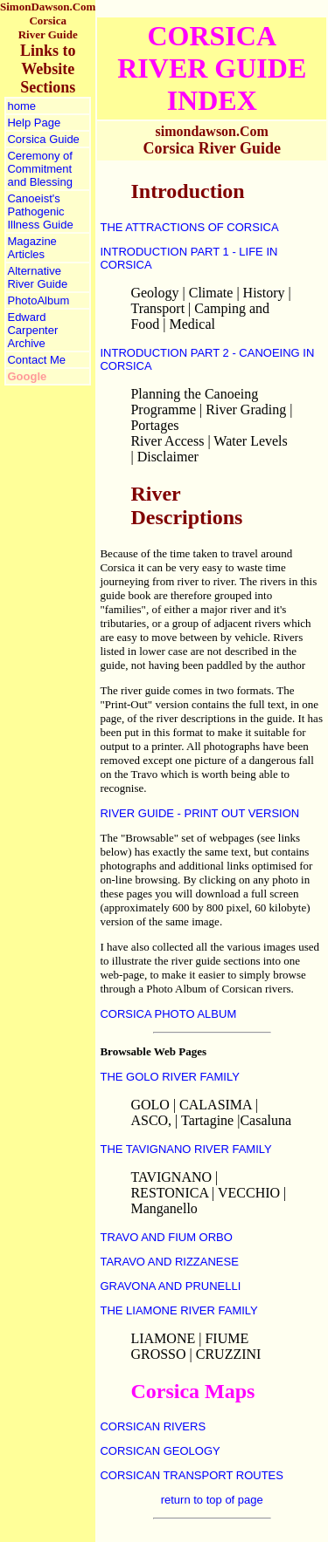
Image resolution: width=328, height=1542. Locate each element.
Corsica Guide (43, 139)
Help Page (33, 122)
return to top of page (212, 1499)
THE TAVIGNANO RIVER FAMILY (185, 1149)
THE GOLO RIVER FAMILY (169, 1076)
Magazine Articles (31, 248)
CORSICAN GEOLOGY (160, 1450)
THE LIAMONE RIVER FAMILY (178, 1310)
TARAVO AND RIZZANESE (169, 1261)
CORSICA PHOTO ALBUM (168, 1013)
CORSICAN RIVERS (153, 1426)
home (21, 106)
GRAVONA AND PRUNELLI (170, 1286)
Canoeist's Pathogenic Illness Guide (40, 211)
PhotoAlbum (38, 300)
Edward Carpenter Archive (32, 330)
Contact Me (36, 359)
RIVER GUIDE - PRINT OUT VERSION (199, 813)
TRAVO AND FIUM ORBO (166, 1237)
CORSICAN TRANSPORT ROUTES (191, 1475)
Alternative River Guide (37, 277)
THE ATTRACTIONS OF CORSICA (189, 227)
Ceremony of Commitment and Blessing (39, 168)
